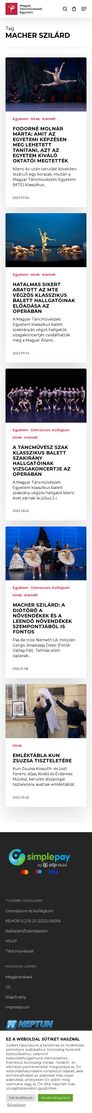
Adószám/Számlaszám (26, 931)
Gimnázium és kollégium (29, 911)
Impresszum (17, 1007)
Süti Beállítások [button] (21, 1098)
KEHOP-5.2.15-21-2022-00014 (33, 921)
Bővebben (16, 1105)
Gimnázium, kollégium (50, 430)
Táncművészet (19, 951)
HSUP (11, 941)
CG (8, 987)
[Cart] (74, 9)
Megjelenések (18, 977)
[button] (84, 8)
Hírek (35, 119)
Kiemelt (49, 119)
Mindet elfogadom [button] (55, 1098)
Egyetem (20, 119)
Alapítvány (15, 997)
